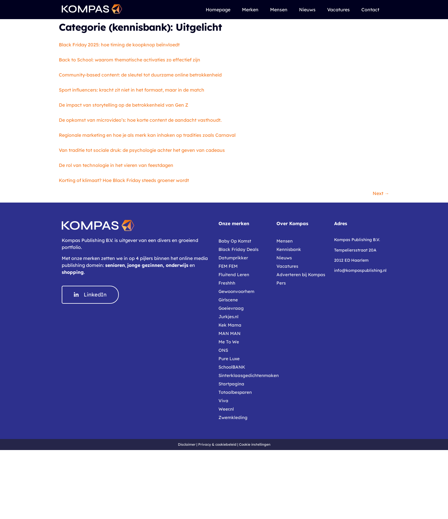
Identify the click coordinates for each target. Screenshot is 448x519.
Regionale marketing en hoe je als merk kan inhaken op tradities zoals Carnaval (147, 135)
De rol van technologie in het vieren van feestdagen (116, 165)
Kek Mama (229, 325)
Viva (223, 400)
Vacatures (338, 9)
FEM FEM (228, 266)
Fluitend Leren (233, 274)
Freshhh (226, 283)
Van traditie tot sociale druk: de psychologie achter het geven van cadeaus (142, 150)
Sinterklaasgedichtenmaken (244, 375)
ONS (223, 350)
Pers (281, 283)
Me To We (228, 342)
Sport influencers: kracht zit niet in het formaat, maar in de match (131, 90)
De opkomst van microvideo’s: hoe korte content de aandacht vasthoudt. (140, 120)
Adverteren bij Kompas (300, 274)
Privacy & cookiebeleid (217, 444)
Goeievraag (231, 308)
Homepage (218, 9)
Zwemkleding (232, 417)
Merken (250, 9)
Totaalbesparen (235, 392)
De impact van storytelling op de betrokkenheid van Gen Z (123, 105)
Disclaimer (187, 444)
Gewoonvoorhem (236, 291)
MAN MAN (229, 333)
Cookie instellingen (254, 444)
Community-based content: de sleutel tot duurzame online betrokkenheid (140, 75)
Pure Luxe (229, 358)
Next (381, 193)
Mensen (278, 9)
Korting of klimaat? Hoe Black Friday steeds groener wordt (124, 180)
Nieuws (307, 9)
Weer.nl (226, 409)
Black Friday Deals (238, 249)
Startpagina (231, 384)
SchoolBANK (231, 367)
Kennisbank (288, 249)
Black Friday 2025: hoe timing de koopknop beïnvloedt (119, 45)
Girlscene (228, 300)
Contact (370, 9)
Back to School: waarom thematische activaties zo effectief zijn (129, 60)
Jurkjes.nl (228, 316)
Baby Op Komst (234, 241)
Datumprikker (233, 258)
